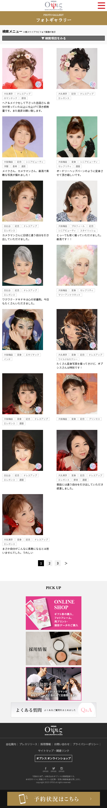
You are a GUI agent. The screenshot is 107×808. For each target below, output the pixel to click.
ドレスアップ (23, 93)
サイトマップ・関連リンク (53, 751)
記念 (73, 93)
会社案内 (11, 744)
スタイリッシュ (88, 230)
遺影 (23, 166)
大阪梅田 (8, 161)
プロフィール (78, 226)
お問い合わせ (62, 744)
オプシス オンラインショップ (53, 758)
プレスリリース (28, 744)
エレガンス (63, 98)
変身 (73, 161)
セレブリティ (64, 166)
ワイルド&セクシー (68, 359)
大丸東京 (8, 93)
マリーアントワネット (69, 294)
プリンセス (94, 418)
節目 (24, 98)
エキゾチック (32, 354)
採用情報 (45, 744)
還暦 (78, 166)
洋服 (6, 166)
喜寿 (15, 166)
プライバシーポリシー (86, 744)
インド (7, 359)
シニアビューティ (34, 161)
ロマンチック (10, 98)
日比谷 (7, 226)
